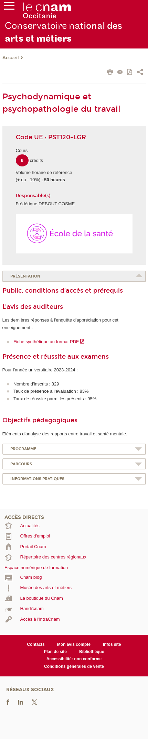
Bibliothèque (91, 651)
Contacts (35, 644)
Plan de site (55, 651)
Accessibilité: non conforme (74, 658)
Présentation (25, 276)
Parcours (21, 464)
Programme (23, 449)
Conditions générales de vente (74, 666)
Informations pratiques (37, 479)
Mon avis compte (74, 644)
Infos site (112, 644)
